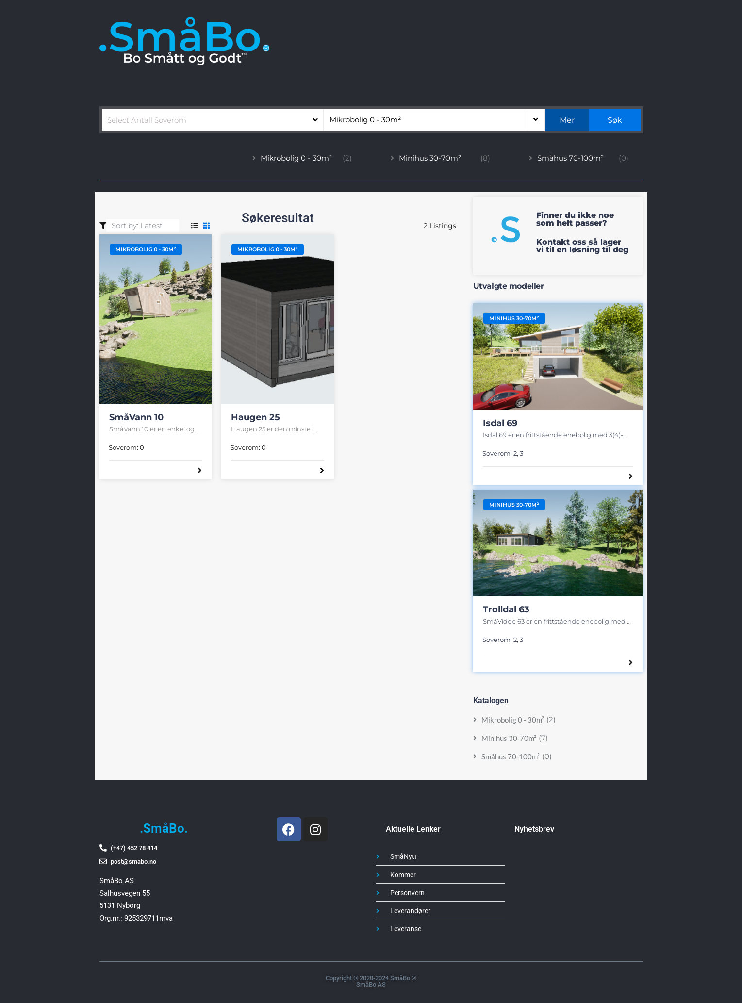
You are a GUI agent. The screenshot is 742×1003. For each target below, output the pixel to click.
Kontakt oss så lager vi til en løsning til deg (582, 245)
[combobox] (212, 120)
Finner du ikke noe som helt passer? (575, 219)
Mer (567, 120)
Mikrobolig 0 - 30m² (365, 119)
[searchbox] (212, 120)
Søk (615, 120)
